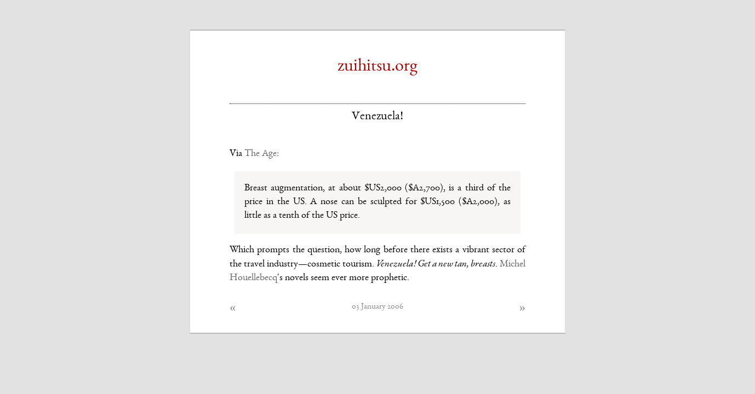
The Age (260, 154)
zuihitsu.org (377, 67)
